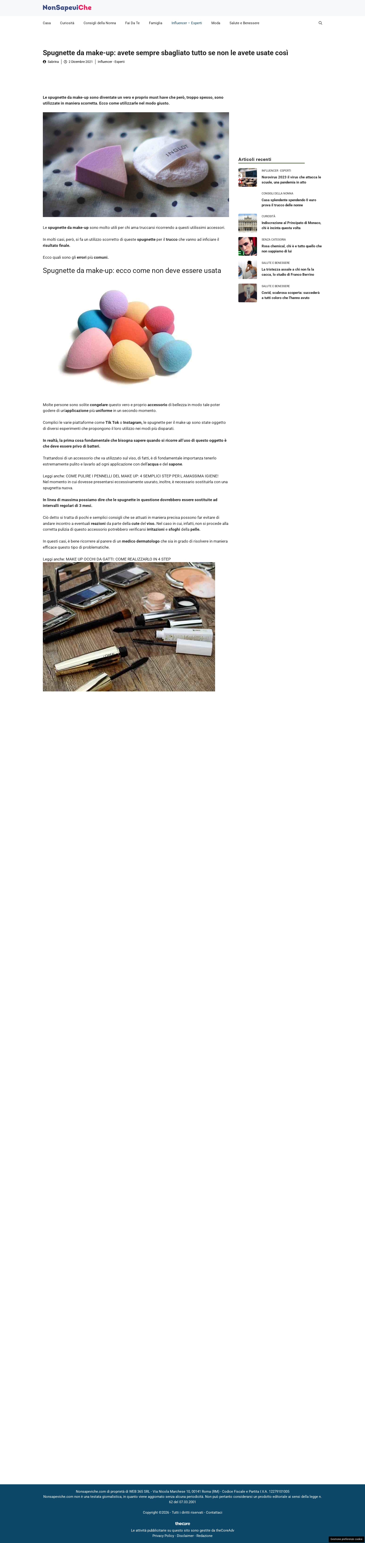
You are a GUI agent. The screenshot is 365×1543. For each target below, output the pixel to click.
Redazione (204, 1536)
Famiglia (155, 23)
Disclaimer (185, 1536)
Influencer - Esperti (111, 62)
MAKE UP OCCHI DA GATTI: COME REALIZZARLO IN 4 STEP (118, 559)
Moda (215, 23)
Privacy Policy (163, 1536)
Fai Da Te (132, 23)
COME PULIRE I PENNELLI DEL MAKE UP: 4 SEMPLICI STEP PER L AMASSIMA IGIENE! (142, 476)
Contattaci (214, 1512)
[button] (320, 23)
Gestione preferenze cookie (346, 1539)
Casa (47, 23)
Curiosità (67, 23)
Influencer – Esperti (187, 23)
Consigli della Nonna (100, 23)
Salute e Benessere (244, 23)
